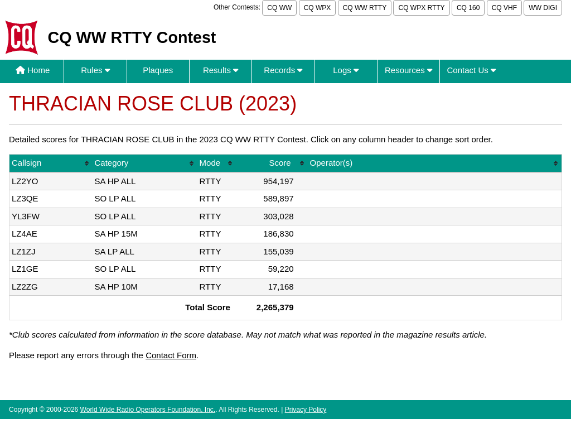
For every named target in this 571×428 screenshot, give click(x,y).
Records (283, 70)
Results (220, 70)
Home (33, 70)
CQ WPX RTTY (421, 8)
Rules (95, 70)
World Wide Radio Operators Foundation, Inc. (148, 409)
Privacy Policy (306, 409)
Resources (408, 70)
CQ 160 (468, 8)
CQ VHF (504, 8)
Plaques (158, 70)
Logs (346, 70)
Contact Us (471, 70)
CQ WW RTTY (364, 8)
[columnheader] (51, 164)
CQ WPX (317, 8)
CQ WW (279, 8)
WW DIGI (543, 8)
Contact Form (171, 355)
